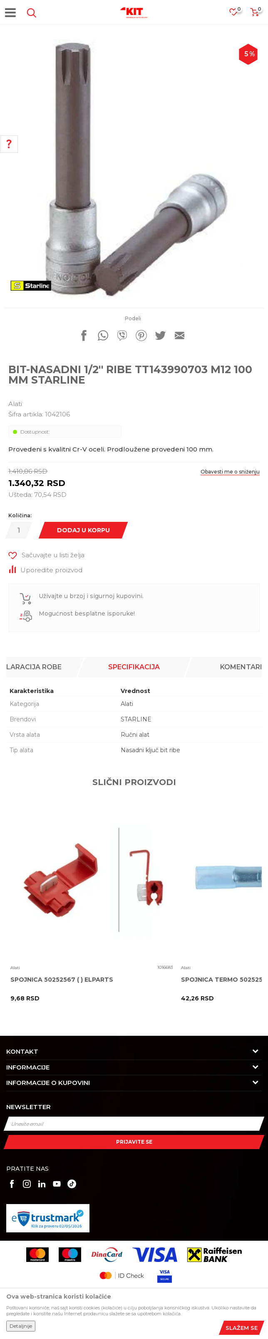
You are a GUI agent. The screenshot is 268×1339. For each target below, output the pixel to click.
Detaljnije (21, 1326)
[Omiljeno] (237, 14)
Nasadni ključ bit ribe (150, 750)
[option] (134, 169)
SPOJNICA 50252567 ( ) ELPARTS (61, 979)
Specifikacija (134, 667)
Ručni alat (135, 734)
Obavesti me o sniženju (230, 472)
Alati (15, 404)
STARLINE (136, 719)
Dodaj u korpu (83, 530)
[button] (30, 13)
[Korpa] (254, 15)
